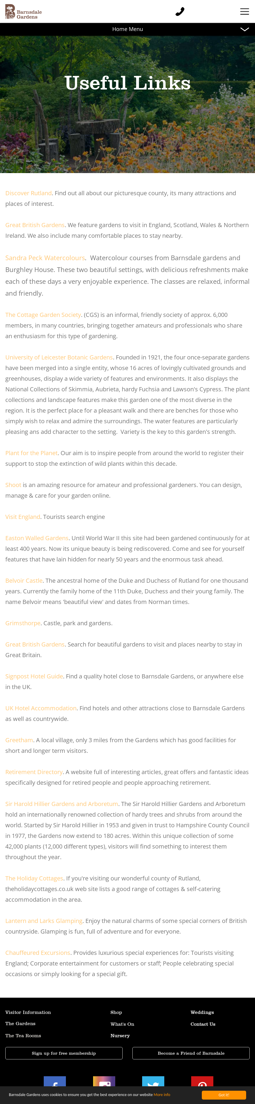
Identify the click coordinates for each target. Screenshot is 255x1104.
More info (162, 1096)
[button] (127, 11)
